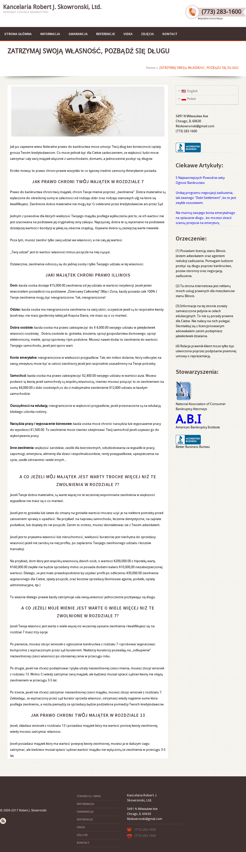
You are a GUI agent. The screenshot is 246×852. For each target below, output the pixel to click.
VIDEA (128, 34)
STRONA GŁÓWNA (18, 34)
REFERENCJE (105, 34)
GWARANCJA (78, 34)
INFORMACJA (50, 34)
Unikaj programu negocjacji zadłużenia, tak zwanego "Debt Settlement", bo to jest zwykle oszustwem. (206, 198)
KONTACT (169, 34)
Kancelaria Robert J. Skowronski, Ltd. (52, 7)
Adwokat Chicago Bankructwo (25, 12)
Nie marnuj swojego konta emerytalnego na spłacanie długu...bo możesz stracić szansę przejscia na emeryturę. (205, 218)
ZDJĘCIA (147, 34)
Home (150, 68)
